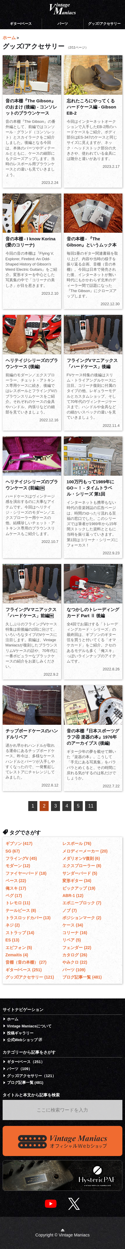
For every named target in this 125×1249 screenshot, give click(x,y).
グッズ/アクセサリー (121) (30, 977)
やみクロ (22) (74, 962)
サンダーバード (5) (79, 873)
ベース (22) (16, 880)
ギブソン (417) (19, 843)
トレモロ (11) (18, 902)
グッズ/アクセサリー (104, 24)
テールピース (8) (21, 910)
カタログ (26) (74, 955)
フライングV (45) (21, 858)
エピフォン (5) (19, 947)
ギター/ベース (21, 24)
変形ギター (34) (76, 880)
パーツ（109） (19, 1069)
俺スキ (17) (16, 888)
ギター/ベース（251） (26, 1062)
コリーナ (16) (74, 932)
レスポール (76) (76, 843)
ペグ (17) (14, 895)
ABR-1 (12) (72, 895)
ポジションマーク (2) (81, 917)
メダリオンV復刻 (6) (81, 858)
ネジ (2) (13, 925)
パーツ (62, 24)
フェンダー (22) (76, 947)
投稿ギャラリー (20, 1033)
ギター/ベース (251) (24, 969)
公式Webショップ (25, 1040)
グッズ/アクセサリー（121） (31, 1076)
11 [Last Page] (91, 805)
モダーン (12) (18, 865)
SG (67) (13, 851)
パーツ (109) (73, 969)
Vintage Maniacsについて (29, 1026)
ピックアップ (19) (78, 888)
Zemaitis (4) (17, 955)
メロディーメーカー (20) (85, 851)
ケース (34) (72, 925)
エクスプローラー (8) (81, 865)
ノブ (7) (69, 910)
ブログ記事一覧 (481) (82, 977)
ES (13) (12, 940)
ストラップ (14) (20, 932)
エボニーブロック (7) (81, 902)
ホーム (12, 1019)
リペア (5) (71, 940)
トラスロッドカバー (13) (28, 917)
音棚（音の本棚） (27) (26, 962)
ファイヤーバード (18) (26, 873)
